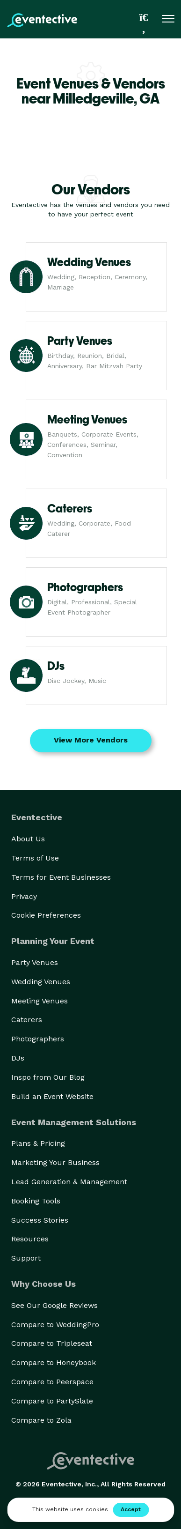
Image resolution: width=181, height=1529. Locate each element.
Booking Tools (35, 1200)
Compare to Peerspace (52, 1381)
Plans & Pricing (38, 1143)
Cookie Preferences (46, 915)
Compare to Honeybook (53, 1362)
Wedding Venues (40, 981)
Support (26, 1258)
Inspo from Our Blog (48, 1077)
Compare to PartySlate (52, 1400)
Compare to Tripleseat (51, 1343)
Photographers (37, 1038)
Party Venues (34, 962)
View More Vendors (91, 739)
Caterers (26, 1019)
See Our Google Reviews (54, 1305)
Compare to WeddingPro (55, 1324)
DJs (17, 1058)
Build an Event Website (52, 1096)
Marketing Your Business (55, 1162)
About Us (28, 838)
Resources (30, 1238)
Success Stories (39, 1220)
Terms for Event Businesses (61, 877)
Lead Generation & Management (69, 1181)
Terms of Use (35, 858)
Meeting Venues (39, 1000)
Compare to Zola (41, 1420)
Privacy (24, 896)
